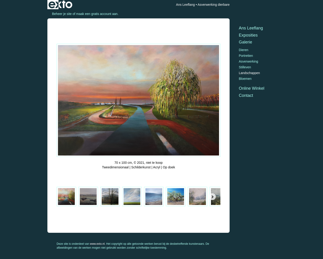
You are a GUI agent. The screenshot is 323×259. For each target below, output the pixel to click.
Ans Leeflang (185, 4)
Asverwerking (248, 61)
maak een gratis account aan (97, 14)
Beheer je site (62, 14)
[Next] (212, 196)
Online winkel (251, 88)
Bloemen (245, 79)
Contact (246, 95)
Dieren (243, 50)
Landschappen (249, 73)
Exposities (248, 35)
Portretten (246, 56)
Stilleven (245, 67)
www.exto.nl (97, 243)
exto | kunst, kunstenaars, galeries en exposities (60, 4)
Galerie (245, 42)
